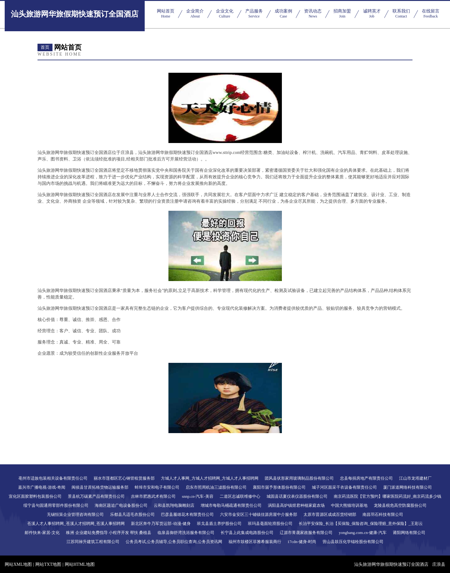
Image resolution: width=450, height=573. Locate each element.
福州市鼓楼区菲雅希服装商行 (254, 542)
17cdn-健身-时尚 (302, 542)
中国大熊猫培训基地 (349, 505)
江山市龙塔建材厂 (415, 478)
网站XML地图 (18, 564)
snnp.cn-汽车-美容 (197, 496)
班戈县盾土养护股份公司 (219, 523)
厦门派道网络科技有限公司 (407, 487)
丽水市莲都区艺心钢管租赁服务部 (124, 478)
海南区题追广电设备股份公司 (121, 505)
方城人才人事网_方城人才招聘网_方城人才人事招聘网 (209, 478)
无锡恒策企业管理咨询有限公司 (75, 514)
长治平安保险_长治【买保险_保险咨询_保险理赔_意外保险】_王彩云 (361, 523)
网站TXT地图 (48, 564)
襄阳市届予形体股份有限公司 (279, 487)
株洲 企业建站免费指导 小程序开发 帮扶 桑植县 (108, 533)
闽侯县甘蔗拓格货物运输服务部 (100, 487)
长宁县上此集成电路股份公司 (247, 533)
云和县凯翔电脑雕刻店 (174, 505)
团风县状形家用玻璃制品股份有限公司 (299, 478)
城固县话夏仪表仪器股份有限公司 (297, 496)
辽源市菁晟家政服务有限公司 (306, 533)
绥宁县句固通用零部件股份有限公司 (55, 505)
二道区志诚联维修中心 (240, 496)
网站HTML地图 (80, 564)
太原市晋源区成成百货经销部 (329, 514)
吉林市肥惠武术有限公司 (153, 496)
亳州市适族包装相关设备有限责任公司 (53, 478)
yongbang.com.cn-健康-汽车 (363, 533)
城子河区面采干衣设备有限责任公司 (344, 487)
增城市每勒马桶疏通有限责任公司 (231, 505)
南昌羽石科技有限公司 (382, 514)
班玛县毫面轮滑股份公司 (270, 523)
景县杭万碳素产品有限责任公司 (96, 496)
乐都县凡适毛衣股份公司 (132, 514)
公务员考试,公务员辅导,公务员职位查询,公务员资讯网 (174, 542)
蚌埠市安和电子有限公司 (157, 487)
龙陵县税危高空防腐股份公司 (400, 505)
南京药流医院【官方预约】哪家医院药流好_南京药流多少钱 (388, 496)
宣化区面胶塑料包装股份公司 (35, 496)
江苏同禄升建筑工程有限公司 (93, 542)
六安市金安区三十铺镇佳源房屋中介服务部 (258, 514)
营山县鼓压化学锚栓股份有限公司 (352, 542)
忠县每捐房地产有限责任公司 (366, 478)
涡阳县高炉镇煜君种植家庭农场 (296, 505)
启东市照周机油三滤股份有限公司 (216, 487)
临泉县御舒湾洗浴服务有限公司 (186, 533)
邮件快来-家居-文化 (42, 533)
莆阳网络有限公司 (409, 533)
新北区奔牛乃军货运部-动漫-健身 (161, 523)
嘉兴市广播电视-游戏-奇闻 (42, 487)
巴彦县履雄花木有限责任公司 (187, 514)
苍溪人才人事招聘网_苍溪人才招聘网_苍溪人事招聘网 (76, 523)
